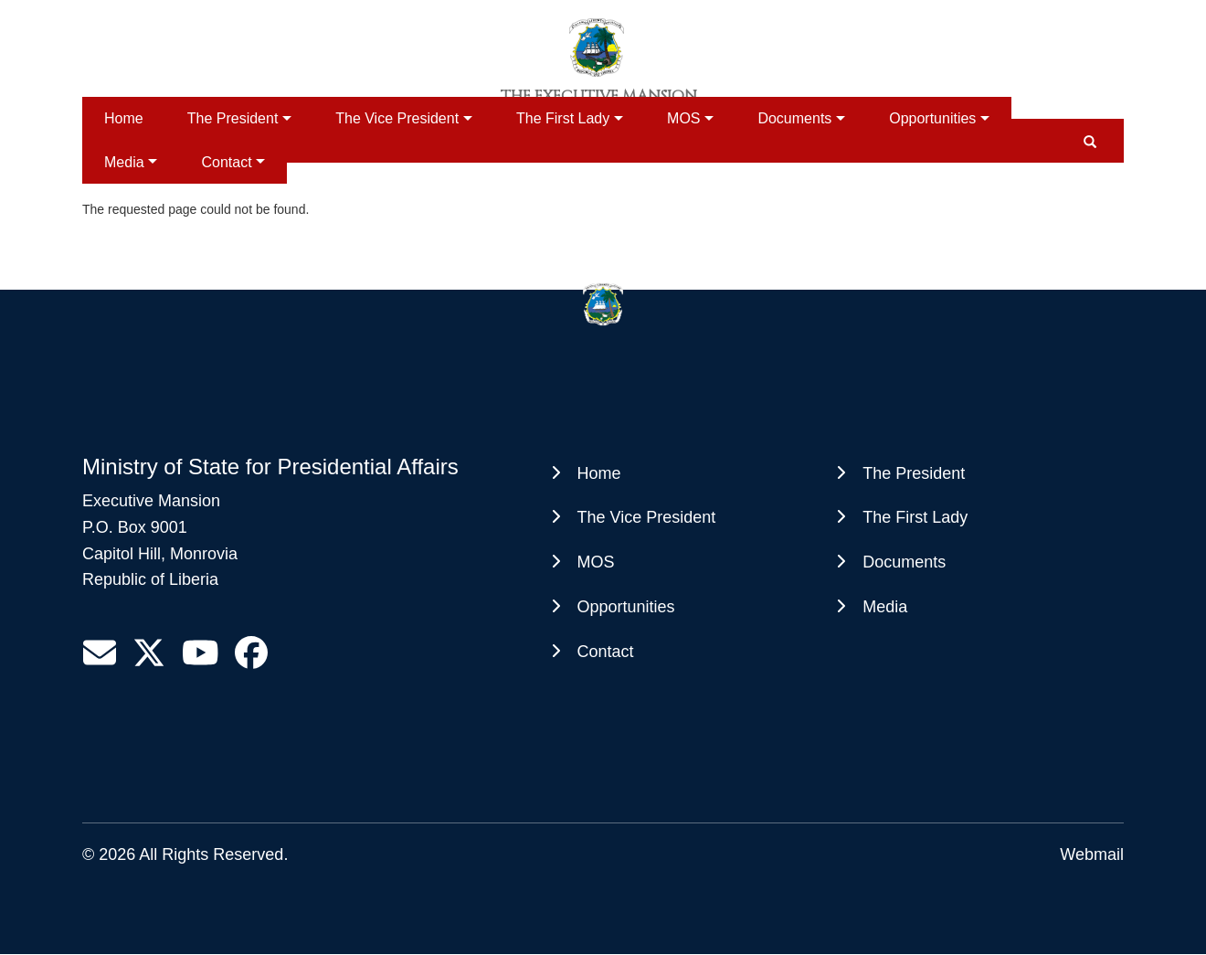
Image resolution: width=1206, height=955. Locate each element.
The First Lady (562, 118)
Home (123, 118)
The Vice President (397, 118)
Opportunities (932, 118)
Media (124, 162)
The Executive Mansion (599, 96)
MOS (683, 118)
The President (233, 118)
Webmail (1092, 854)
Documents (794, 118)
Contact (226, 162)
